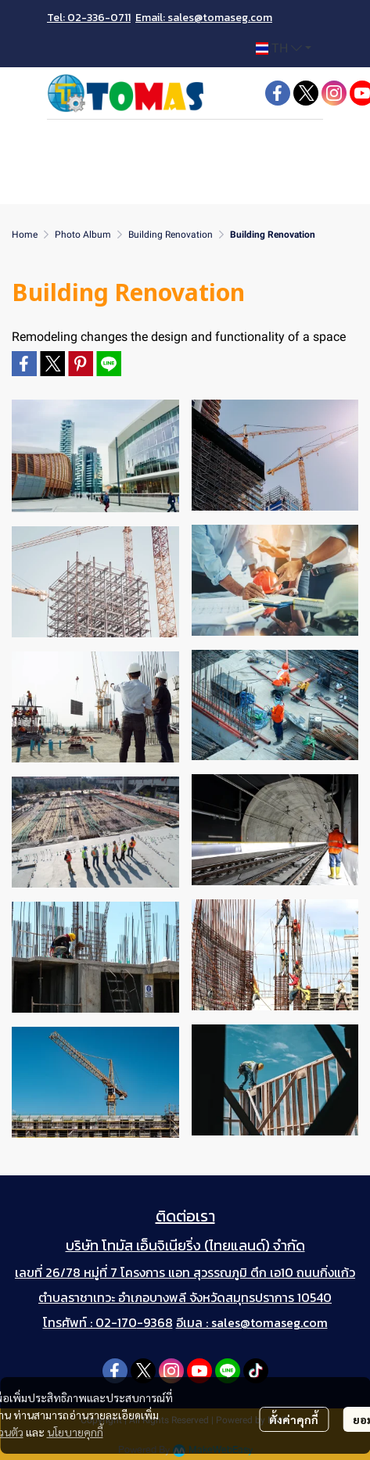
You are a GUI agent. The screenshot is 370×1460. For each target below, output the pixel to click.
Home (25, 234)
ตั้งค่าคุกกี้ (293, 1419)
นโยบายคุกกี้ (75, 1432)
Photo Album (83, 234)
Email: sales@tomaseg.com (203, 17)
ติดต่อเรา (185, 1216)
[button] (283, 48)
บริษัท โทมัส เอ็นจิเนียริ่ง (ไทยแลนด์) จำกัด (185, 1245)
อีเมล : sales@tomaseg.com (252, 1322)
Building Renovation (170, 234)
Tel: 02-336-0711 (89, 17)
